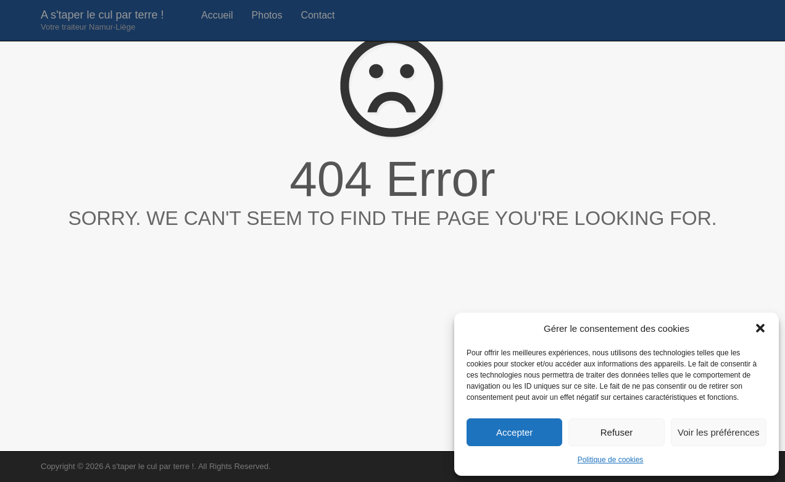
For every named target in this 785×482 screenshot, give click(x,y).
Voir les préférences (719, 432)
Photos (267, 15)
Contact (317, 15)
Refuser (616, 432)
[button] (760, 328)
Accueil (217, 15)
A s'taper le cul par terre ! (102, 20)
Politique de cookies (611, 459)
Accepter (514, 432)
